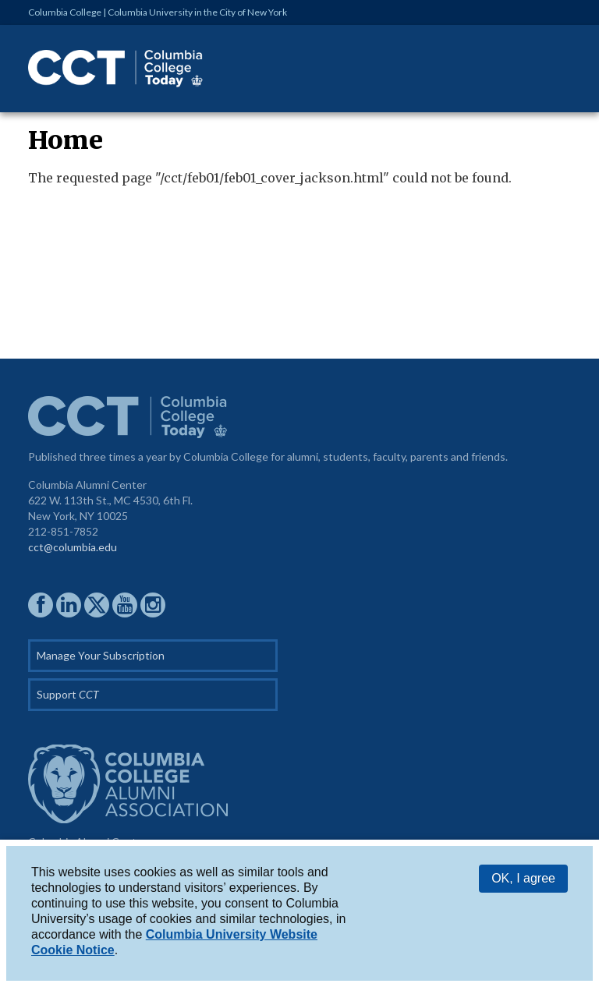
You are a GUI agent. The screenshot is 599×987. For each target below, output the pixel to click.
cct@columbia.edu (72, 547)
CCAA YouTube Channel (124, 605)
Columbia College (64, 12)
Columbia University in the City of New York (197, 12)
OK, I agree (523, 879)
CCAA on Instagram (152, 605)
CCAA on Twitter (96, 605)
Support (68, 694)
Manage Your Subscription (101, 655)
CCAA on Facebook (40, 605)
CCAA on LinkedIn (68, 605)
